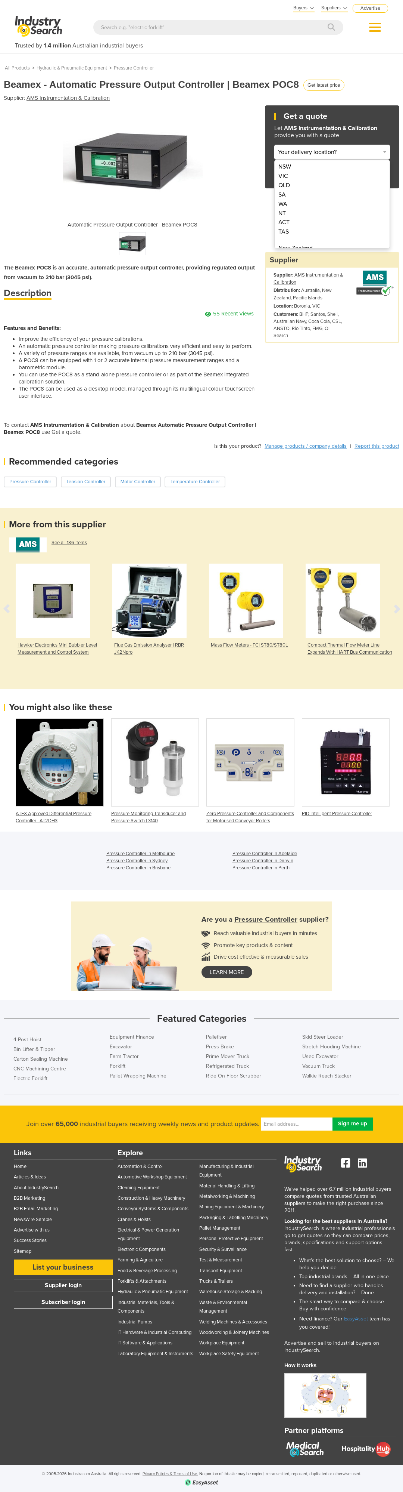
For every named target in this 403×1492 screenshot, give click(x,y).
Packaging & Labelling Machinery (233, 1218)
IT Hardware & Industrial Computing (154, 1332)
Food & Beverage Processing (147, 1271)
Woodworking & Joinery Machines (234, 1332)
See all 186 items (69, 543)
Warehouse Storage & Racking (230, 1292)
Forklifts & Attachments (142, 1281)
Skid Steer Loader (322, 1037)
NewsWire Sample (33, 1220)
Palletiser (216, 1037)
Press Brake (220, 1047)
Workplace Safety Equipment (229, 1354)
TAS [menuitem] (283, 231)
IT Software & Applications (145, 1343)
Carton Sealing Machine (40, 1059)
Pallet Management (219, 1228)
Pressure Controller (134, 68)
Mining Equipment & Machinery (231, 1207)
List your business (63, 1267)
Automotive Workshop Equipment (152, 1177)
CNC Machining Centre (39, 1069)
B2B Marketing (29, 1198)
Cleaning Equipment (139, 1188)
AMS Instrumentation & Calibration (68, 98)
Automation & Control (140, 1166)
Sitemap (22, 1251)
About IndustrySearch (36, 1188)
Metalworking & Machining (227, 1196)
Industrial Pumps (135, 1322)
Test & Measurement (220, 1260)
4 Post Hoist (27, 1039)
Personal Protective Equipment (231, 1239)
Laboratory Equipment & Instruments (155, 1354)
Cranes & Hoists (134, 1220)
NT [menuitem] (282, 213)
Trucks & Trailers (216, 1281)
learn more (227, 972)
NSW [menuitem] (284, 166)
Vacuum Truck (318, 1066)
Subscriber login (63, 1302)
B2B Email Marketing (36, 1209)
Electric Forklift (30, 1078)
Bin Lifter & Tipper (34, 1049)
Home (20, 1166)
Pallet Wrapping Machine (138, 1076)
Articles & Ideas (30, 1177)
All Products (17, 68)
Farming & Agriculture (140, 1260)
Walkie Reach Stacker (327, 1076)
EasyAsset (356, 1319)
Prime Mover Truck (227, 1056)
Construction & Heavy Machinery (151, 1198)
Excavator (121, 1047)
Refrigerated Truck (227, 1066)
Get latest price (323, 85)
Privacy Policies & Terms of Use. (170, 1473)
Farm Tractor (124, 1056)
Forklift (117, 1066)
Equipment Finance (132, 1037)
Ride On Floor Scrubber (233, 1076)
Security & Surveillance (223, 1249)
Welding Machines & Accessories (233, 1322)
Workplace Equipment (221, 1343)
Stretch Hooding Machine (331, 1047)
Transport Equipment (220, 1271)
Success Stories (30, 1240)
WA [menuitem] (282, 204)
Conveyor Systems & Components (153, 1209)
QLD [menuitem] (284, 185)
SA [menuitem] (282, 194)
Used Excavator (320, 1056)
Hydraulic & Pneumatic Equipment (72, 68)
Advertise (370, 8)
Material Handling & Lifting (226, 1186)
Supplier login (63, 1285)
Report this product (376, 446)
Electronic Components (142, 1249)
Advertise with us (32, 1230)
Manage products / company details (306, 446)
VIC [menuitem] (283, 176)
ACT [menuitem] (284, 222)
